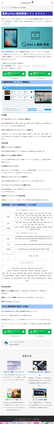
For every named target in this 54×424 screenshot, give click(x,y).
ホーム (3, 7)
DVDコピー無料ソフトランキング (14, 372)
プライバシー (30, 419)
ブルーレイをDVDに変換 (39, 399)
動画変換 (14, 7)
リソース (8, 7)
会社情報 (37, 419)
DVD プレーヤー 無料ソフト (14, 399)
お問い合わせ (22, 419)
